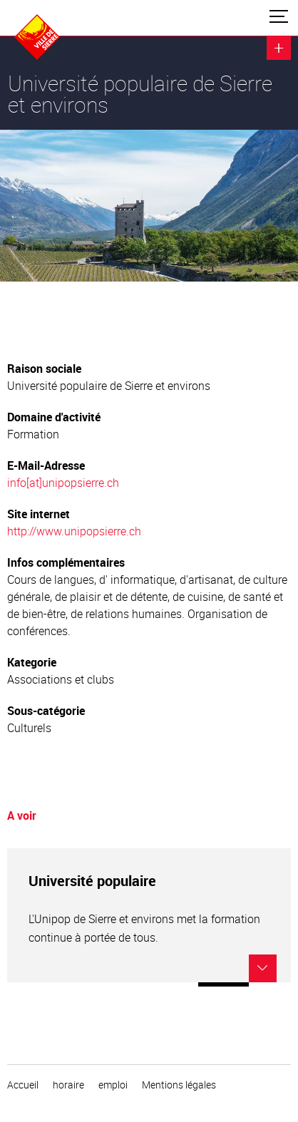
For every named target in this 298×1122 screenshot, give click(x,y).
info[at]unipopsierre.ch (63, 482)
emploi (113, 1085)
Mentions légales (179, 1085)
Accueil (22, 1085)
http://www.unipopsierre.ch (74, 531)
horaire (68, 1085)
